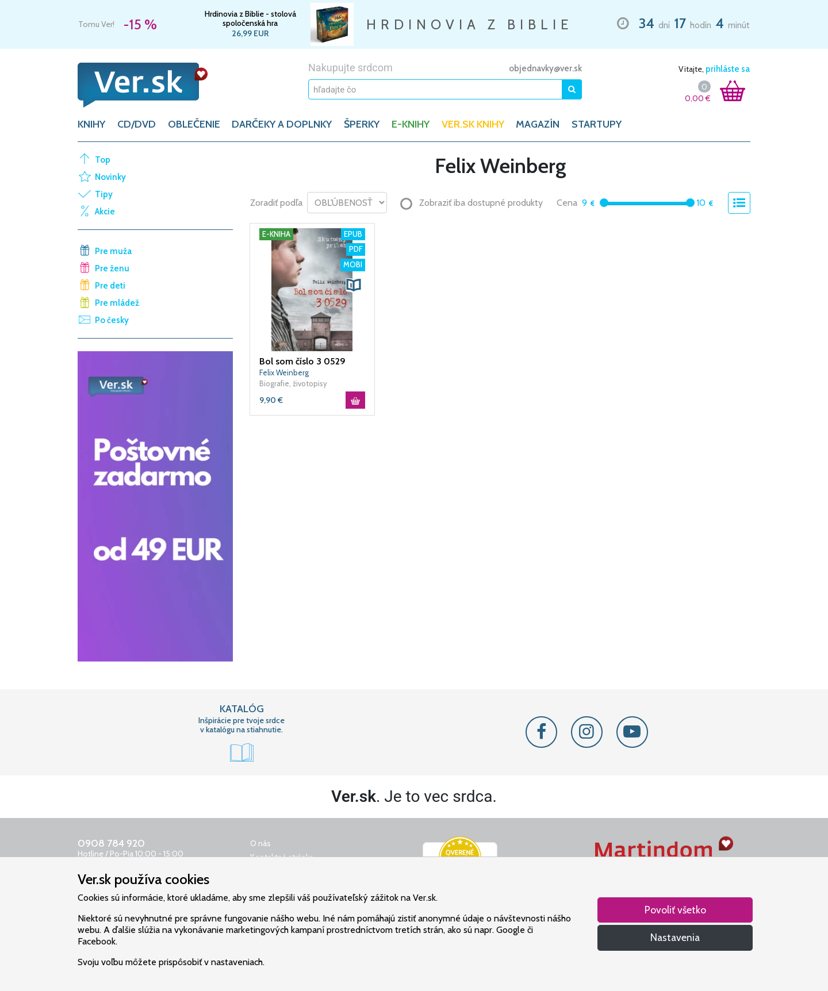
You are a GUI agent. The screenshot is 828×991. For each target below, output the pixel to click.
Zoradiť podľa (276, 202)
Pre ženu (112, 268)
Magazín (537, 124)
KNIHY (91, 124)
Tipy (104, 194)
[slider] (604, 202)
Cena (567, 202)
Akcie (105, 211)
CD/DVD (136, 124)
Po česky (112, 320)
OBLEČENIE (194, 124)
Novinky (110, 177)
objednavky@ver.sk (545, 68)
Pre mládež (117, 303)
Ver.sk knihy (473, 124)
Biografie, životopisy (293, 383)
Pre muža (113, 251)
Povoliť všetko (675, 910)
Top (102, 160)
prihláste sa (728, 69)
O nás (260, 843)
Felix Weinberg (284, 372)
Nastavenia (675, 937)
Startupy (597, 124)
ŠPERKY (361, 124)
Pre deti (110, 286)
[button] (354, 285)
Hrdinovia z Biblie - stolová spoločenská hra (250, 18)
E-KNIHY (411, 124)
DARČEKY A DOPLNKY (282, 124)
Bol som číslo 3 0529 (302, 361)
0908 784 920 (111, 843)
